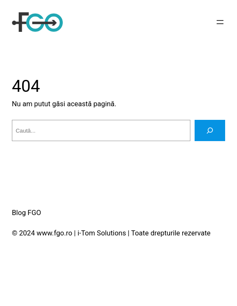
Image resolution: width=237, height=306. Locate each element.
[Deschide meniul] (220, 22)
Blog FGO (26, 213)
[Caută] (210, 130)
